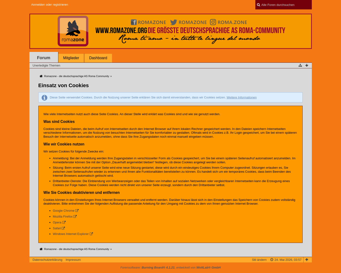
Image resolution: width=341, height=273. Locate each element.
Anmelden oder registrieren (49, 4)
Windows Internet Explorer (71, 234)
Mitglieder (71, 58)
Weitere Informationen (242, 97)
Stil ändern (259, 259)
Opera (57, 222)
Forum (43, 57)
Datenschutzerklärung (47, 259)
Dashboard (98, 58)
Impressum (73, 259)
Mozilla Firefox (63, 216)
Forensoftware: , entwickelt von (170, 267)
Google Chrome (64, 210)
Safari (57, 228)
